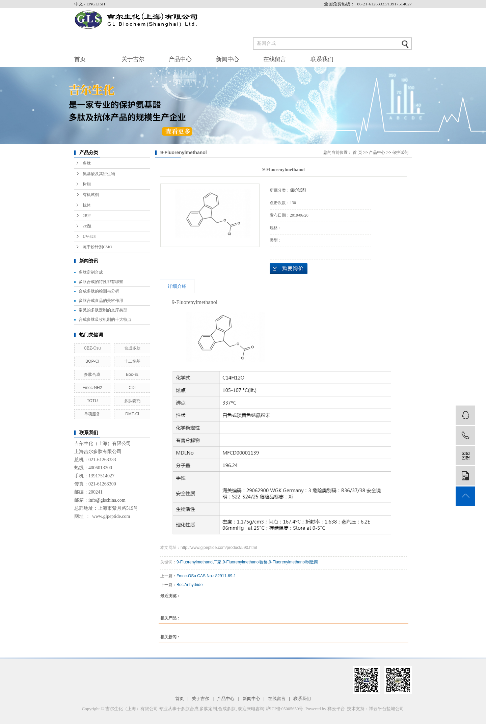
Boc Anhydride (189, 584)
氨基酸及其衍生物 (99, 173)
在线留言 (274, 59)
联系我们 (321, 59)
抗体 (87, 205)
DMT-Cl (132, 414)
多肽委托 (132, 400)
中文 (79, 3)
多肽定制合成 (91, 272)
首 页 (357, 152)
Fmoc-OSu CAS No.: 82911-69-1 (206, 576)
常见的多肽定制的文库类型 (103, 310)
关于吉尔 (133, 59)
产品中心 (180, 59)
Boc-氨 (132, 374)
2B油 (87, 215)
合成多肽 (132, 348)
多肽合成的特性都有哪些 (101, 281)
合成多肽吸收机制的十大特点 (105, 319)
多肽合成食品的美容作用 (101, 300)
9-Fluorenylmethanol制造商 (293, 562)
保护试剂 (400, 152)
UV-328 (89, 236)
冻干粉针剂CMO (97, 247)
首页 (80, 59)
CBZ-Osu (92, 348)
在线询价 (288, 268)
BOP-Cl (92, 361)
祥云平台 (336, 708)
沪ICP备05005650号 (284, 708)
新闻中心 (227, 59)
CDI (132, 387)
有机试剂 (91, 194)
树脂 (87, 184)
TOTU (92, 400)
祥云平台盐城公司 (386, 708)
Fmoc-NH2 (92, 387)
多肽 (87, 163)
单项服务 (92, 414)
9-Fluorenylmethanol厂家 (199, 562)
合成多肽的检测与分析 (99, 291)
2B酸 (87, 226)
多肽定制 (208, 708)
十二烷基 (132, 361)
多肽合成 (92, 374)
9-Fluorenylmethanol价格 (245, 562)
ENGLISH (95, 3)
